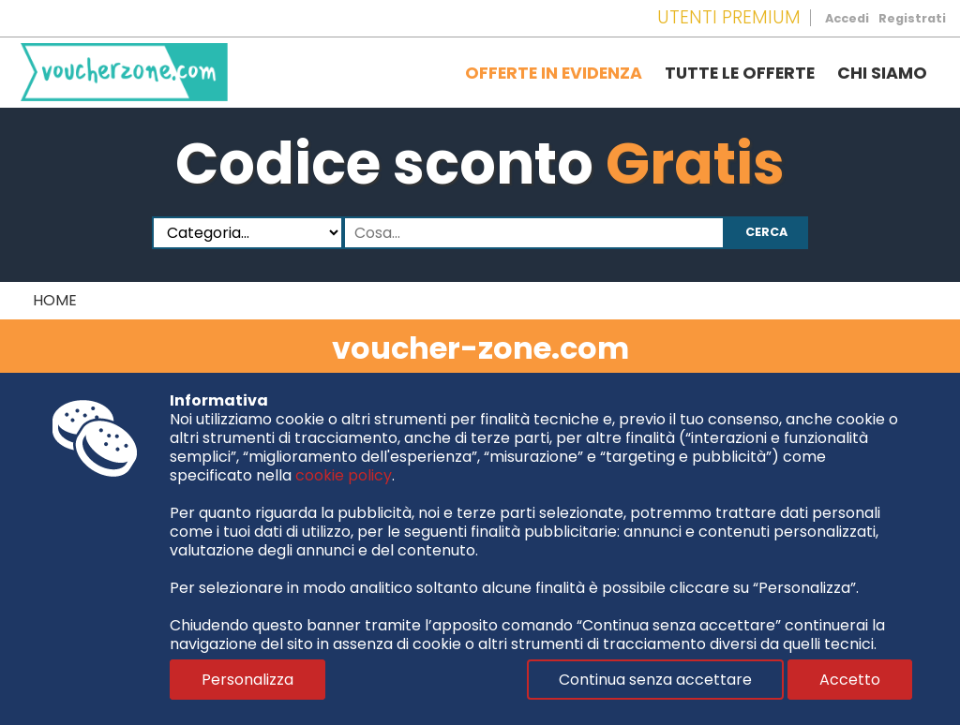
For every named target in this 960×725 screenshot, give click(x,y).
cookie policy (343, 475)
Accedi (847, 18)
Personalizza (247, 679)
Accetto (849, 679)
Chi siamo (882, 73)
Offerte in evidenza (553, 73)
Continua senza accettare (655, 679)
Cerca (766, 232)
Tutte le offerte (740, 73)
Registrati (912, 18)
